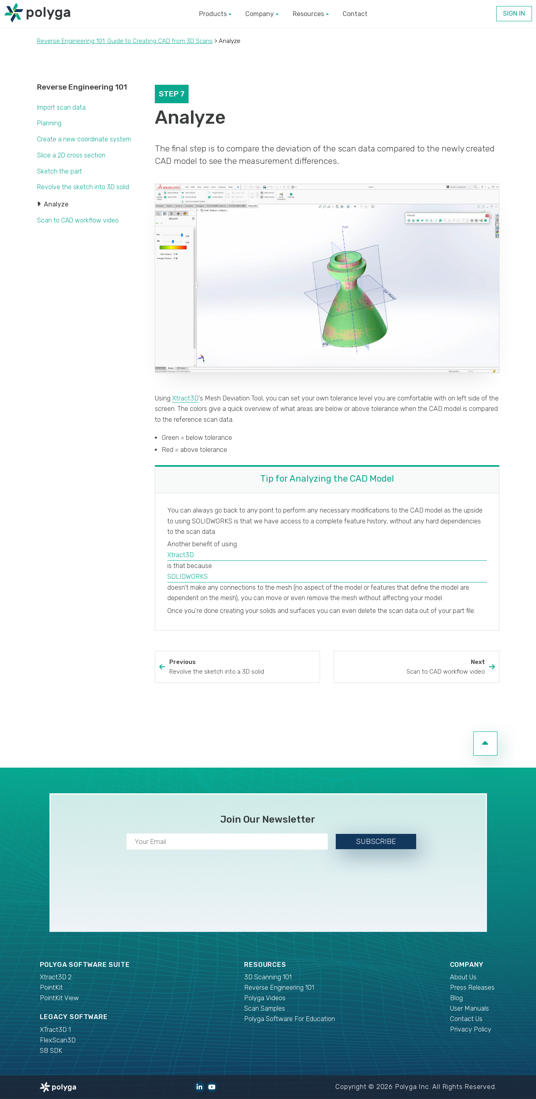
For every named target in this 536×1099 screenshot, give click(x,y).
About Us (463, 977)
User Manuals (469, 1008)
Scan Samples (264, 1008)
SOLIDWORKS (187, 576)
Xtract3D (185, 398)
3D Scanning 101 (268, 977)
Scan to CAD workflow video (78, 220)
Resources (311, 14)
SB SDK (51, 1050)
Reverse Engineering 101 (82, 87)
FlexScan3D (58, 1040)
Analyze (56, 204)
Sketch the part (59, 171)
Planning (49, 123)
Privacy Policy (470, 1029)
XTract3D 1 (55, 1030)
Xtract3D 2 (56, 977)
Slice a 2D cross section (71, 155)
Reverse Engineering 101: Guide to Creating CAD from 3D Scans (125, 41)
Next (411, 667)
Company (261, 14)
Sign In (514, 13)
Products (215, 14)
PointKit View (59, 998)
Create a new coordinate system (84, 139)
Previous (242, 667)
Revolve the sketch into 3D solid (83, 187)
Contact (355, 14)
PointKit (51, 987)
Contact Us (466, 1019)
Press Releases (472, 987)
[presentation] (268, 889)
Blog (456, 998)
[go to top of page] (485, 743)
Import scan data (61, 107)
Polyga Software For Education (289, 1019)
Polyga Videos (264, 998)
